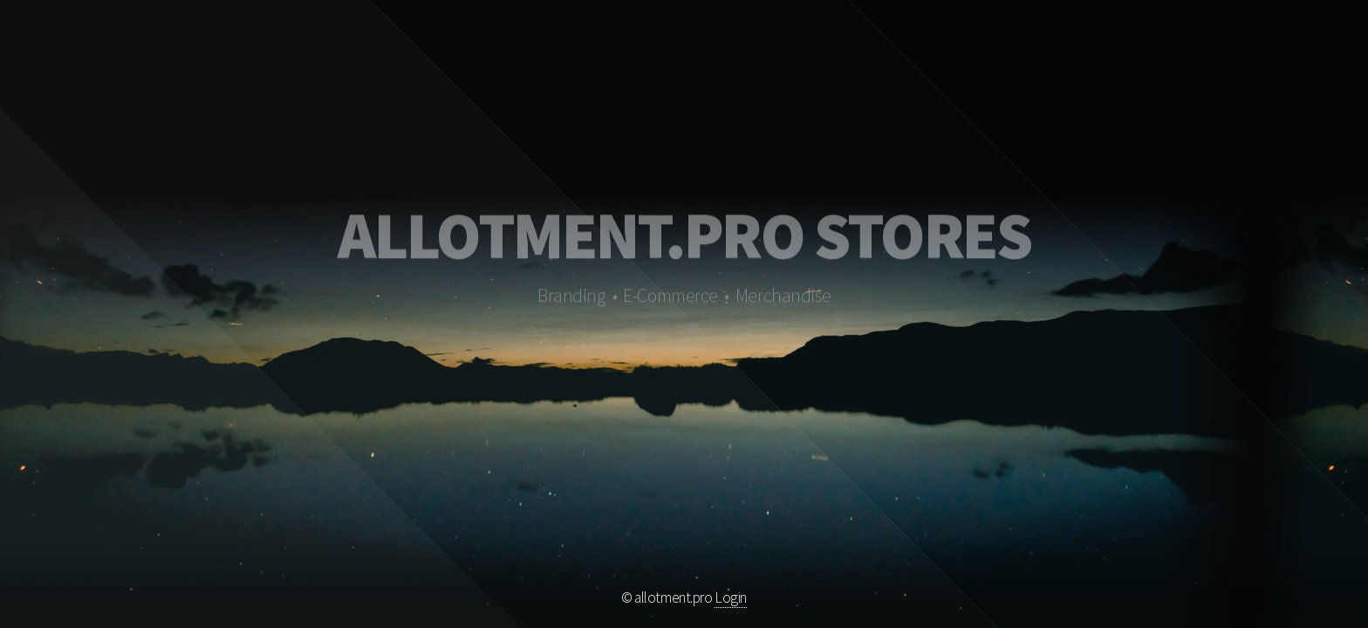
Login (731, 597)
